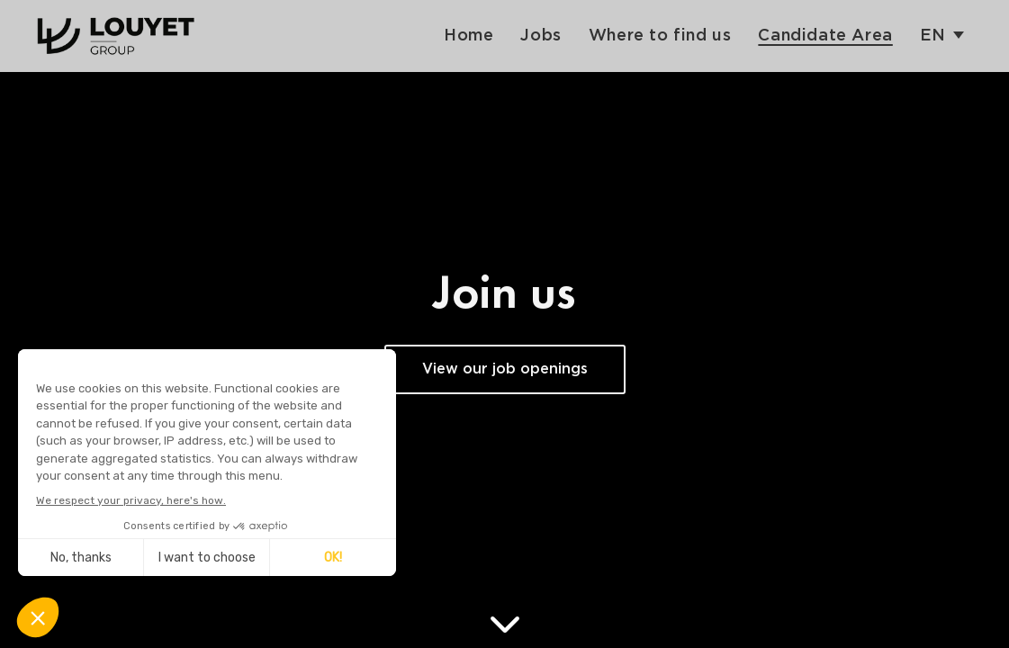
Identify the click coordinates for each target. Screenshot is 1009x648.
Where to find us (660, 35)
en (933, 35)
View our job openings (505, 369)
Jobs (540, 35)
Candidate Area (825, 35)
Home (468, 35)
